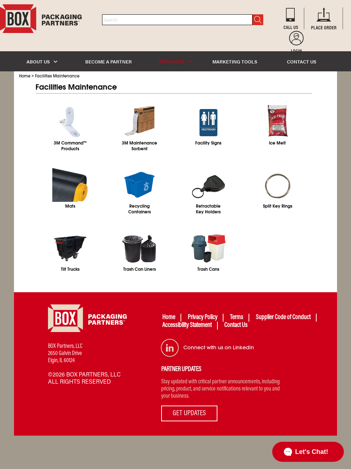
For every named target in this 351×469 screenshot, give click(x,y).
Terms (236, 317)
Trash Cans (208, 269)
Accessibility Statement (187, 325)
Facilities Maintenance (57, 76)
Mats (70, 206)
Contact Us (235, 325)
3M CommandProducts (70, 146)
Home (24, 76)
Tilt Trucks (70, 269)
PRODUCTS (175, 61)
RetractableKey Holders (208, 209)
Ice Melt (277, 143)
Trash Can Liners (139, 269)
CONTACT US (301, 61)
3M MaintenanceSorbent (139, 146)
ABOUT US (42, 61)
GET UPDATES (189, 413)
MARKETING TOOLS (234, 61)
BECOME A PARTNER (108, 61)
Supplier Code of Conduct (283, 317)
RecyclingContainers (139, 209)
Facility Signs (208, 143)
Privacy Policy (202, 317)
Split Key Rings (277, 206)
